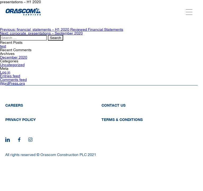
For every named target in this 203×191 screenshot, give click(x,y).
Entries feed (10, 76)
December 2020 (13, 57)
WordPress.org (12, 83)
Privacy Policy (20, 119)
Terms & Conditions (122, 119)
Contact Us (114, 105)
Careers (14, 105)
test (3, 46)
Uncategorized (12, 65)
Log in (5, 72)
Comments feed (13, 79)
